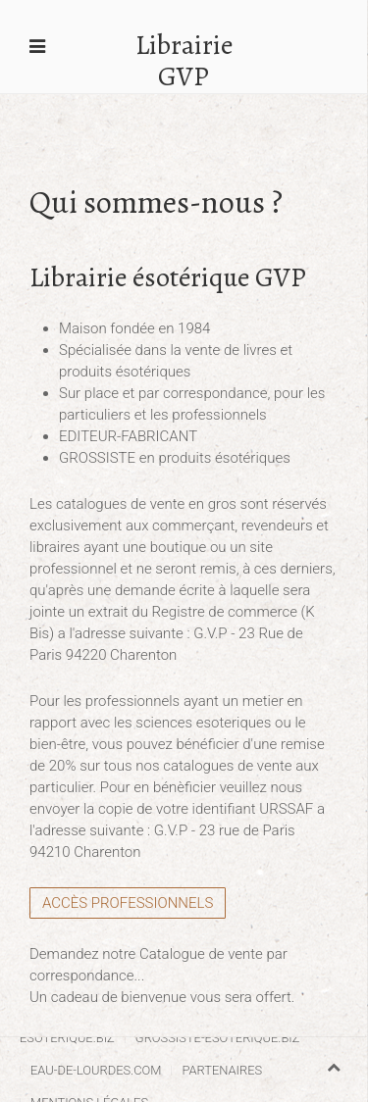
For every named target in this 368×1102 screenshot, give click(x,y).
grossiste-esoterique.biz (217, 1037)
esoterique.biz (67, 1037)
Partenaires (222, 1070)
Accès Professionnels (127, 903)
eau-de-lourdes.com (95, 1070)
